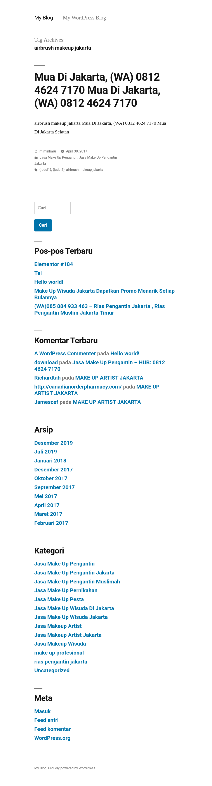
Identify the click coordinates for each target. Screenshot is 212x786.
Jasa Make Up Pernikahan (65, 590)
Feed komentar (52, 729)
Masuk (42, 711)
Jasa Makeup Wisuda (60, 644)
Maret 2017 (48, 514)
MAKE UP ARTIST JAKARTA (109, 378)
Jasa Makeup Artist (58, 626)
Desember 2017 (53, 469)
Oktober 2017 (51, 478)
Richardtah (47, 378)
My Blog (43, 17)
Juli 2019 (45, 451)
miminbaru (48, 151)
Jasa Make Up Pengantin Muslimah (77, 581)
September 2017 (54, 487)
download (46, 362)
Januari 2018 (50, 460)
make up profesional (59, 652)
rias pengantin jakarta (60, 661)
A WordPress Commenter (65, 353)
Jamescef (46, 402)
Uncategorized (52, 670)
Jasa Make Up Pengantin (58, 157)
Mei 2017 (45, 496)
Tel (38, 273)
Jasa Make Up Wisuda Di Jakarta (74, 608)
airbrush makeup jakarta (84, 170)
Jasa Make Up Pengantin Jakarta (74, 572)
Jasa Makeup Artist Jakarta (68, 635)
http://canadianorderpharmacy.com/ (78, 386)
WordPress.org (52, 738)
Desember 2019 (53, 443)
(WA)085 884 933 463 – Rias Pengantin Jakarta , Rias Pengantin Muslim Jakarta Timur (99, 309)
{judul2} (58, 170)
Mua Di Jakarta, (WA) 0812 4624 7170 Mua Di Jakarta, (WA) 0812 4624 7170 (97, 90)
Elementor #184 (53, 264)
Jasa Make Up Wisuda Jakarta (71, 617)
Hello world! (48, 282)
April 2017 (46, 505)
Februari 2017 (51, 523)
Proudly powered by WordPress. (72, 768)
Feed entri (46, 720)
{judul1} (45, 170)
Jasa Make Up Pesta (59, 599)
